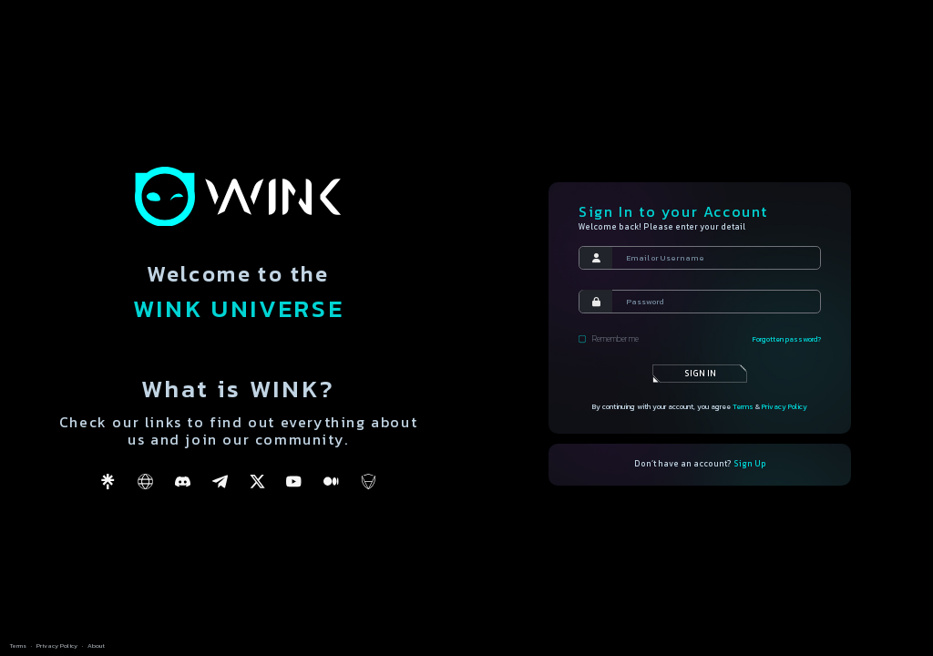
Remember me (608, 339)
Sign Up (749, 463)
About (96, 646)
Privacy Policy (784, 406)
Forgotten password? (787, 338)
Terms (743, 406)
